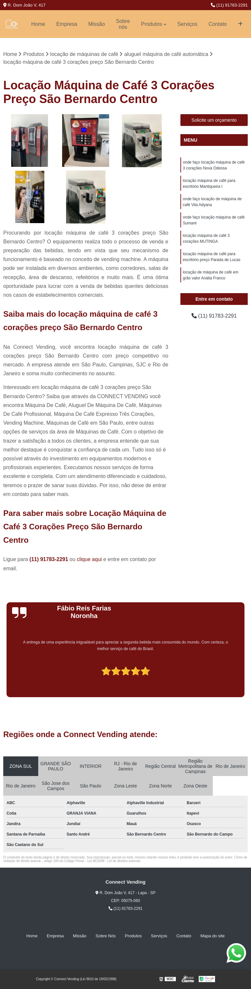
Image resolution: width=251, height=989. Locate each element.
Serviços (187, 24)
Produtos (151, 24)
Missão (96, 24)
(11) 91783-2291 (229, 5)
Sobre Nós (105, 935)
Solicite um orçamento (214, 120)
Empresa (66, 24)
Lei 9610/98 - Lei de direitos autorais (113, 861)
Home (38, 24)
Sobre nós (123, 24)
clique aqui (89, 559)
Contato (218, 24)
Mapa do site (212, 935)
